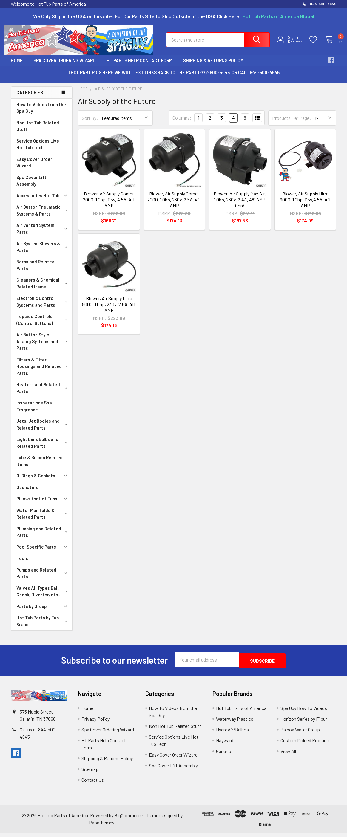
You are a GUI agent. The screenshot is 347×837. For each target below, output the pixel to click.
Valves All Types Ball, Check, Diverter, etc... (43, 597)
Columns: (182, 123)
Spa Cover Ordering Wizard (64, 65)
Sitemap (89, 773)
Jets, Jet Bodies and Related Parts (43, 430)
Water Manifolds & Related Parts (43, 519)
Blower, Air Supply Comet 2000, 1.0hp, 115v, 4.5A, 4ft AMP (109, 205)
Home (17, 65)
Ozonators (27, 492)
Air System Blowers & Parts (42, 252)
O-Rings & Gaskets (42, 481)
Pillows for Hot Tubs (42, 504)
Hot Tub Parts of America (241, 712)
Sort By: (90, 123)
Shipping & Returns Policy (213, 65)
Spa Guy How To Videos (303, 712)
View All (288, 755)
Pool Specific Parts (42, 552)
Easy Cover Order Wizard (34, 168)
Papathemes (102, 826)
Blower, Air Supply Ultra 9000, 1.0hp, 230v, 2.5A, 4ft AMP (109, 309)
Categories (29, 97)
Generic (223, 755)
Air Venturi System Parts (42, 234)
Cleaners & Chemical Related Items (43, 288)
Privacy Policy (95, 722)
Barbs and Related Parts (35, 270)
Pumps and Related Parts (42, 578)
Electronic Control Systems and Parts (43, 307)
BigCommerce (128, 819)
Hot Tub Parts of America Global (278, 16)
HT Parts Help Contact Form (139, 65)
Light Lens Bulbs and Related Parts (43, 448)
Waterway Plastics (234, 722)
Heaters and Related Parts (42, 393)
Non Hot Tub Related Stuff (37, 131)
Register (289, 45)
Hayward (224, 744)
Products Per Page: (291, 123)
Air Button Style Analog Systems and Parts (43, 346)
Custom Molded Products (305, 744)
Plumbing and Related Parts (42, 537)
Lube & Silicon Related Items (39, 466)
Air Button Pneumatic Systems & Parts (43, 216)
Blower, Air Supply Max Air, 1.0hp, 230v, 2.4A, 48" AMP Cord (240, 205)
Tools (22, 563)
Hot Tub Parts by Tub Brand (42, 626)
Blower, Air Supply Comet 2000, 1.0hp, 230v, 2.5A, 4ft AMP (174, 205)
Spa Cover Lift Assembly (31, 186)
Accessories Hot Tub (42, 201)
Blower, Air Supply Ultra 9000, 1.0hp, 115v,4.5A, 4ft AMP (305, 205)
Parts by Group (42, 611)
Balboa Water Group (300, 733)
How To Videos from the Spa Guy (41, 113)
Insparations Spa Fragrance (34, 411)
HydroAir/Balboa (232, 733)
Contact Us (92, 783)
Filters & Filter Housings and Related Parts (43, 371)
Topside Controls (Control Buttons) (43, 325)
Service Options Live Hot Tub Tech (37, 149)
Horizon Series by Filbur (303, 722)
